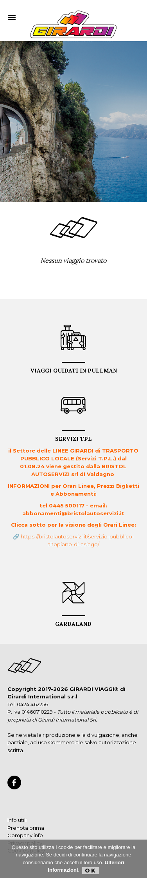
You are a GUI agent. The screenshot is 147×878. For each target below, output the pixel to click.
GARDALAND (73, 621)
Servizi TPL (73, 436)
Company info (25, 835)
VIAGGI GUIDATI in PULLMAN (73, 368)
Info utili (17, 820)
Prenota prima (25, 828)
